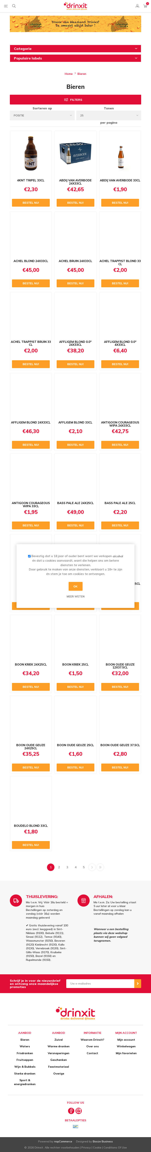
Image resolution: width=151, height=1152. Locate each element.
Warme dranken (59, 1046)
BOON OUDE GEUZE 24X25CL (30, 747)
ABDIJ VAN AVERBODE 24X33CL (75, 182)
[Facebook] (71, 1111)
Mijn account (126, 1039)
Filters (76, 99)
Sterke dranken (24, 1073)
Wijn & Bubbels (24, 1066)
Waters (25, 1046)
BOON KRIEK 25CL (75, 664)
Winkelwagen (126, 1046)
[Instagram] (79, 1111)
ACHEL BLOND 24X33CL (31, 261)
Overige (58, 1073)
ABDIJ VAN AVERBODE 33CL (120, 180)
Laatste (100, 867)
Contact (92, 1053)
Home (69, 74)
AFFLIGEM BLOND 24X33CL (31, 422)
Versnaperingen (58, 1053)
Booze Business (103, 1141)
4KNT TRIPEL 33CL (30, 180)
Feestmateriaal (58, 1066)
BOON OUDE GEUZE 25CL (75, 745)
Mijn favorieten (126, 1053)
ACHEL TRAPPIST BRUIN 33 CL (31, 343)
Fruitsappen (25, 1060)
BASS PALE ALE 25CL (120, 503)
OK (76, 586)
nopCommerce (63, 1141)
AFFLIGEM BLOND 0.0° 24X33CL (75, 343)
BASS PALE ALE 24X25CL (75, 503)
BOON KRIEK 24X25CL (31, 664)
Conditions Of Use (115, 1147)
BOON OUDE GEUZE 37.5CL (120, 745)
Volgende (92, 867)
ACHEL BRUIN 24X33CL (75, 261)
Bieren (24, 1039)
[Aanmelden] (100, 983)
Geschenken (58, 1060)
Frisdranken (25, 1053)
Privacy (86, 1147)
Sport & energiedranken (25, 1082)
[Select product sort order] (42, 115)
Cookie (97, 1147)
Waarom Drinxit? (92, 1039)
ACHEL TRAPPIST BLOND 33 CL (120, 262)
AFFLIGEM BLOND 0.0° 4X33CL (120, 343)
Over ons (92, 1046)
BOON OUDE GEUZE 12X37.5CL (120, 666)
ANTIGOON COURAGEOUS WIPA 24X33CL (120, 424)
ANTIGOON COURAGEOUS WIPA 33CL (31, 505)
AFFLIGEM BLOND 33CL (75, 422)
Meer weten (76, 596)
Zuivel (58, 1039)
